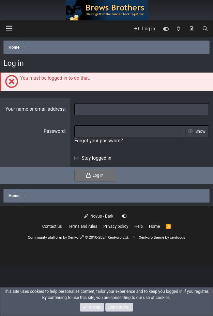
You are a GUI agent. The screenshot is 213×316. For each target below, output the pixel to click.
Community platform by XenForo (78, 237)
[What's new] (191, 29)
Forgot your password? (98, 140)
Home (154, 226)
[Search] (205, 29)
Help (138, 226)
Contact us (52, 226)
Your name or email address (35, 109)
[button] (8, 28)
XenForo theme (151, 237)
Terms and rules (82, 226)
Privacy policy (115, 226)
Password (54, 131)
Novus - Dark (98, 216)
